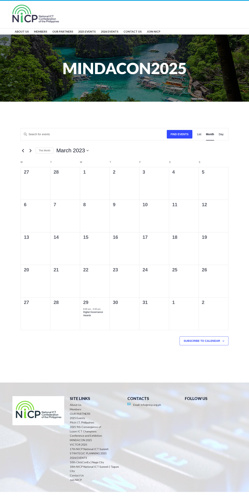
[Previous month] (23, 155)
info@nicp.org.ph (151, 410)
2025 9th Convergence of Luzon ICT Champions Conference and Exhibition (86, 436)
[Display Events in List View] (199, 139)
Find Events (180, 139)
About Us (75, 410)
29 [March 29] (85, 307)
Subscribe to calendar (202, 345)
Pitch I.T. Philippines (82, 427)
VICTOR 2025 (78, 449)
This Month (44, 155)
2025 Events (77, 423)
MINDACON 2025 (81, 445)
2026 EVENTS (78, 463)
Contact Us (77, 480)
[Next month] (30, 155)
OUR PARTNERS (80, 418)
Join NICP (76, 485)
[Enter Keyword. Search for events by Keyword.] (94, 139)
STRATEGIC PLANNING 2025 (88, 458)
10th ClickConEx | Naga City (87, 467)
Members (75, 414)
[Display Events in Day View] (221, 139)
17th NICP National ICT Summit (89, 454)
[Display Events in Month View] (210, 139)
